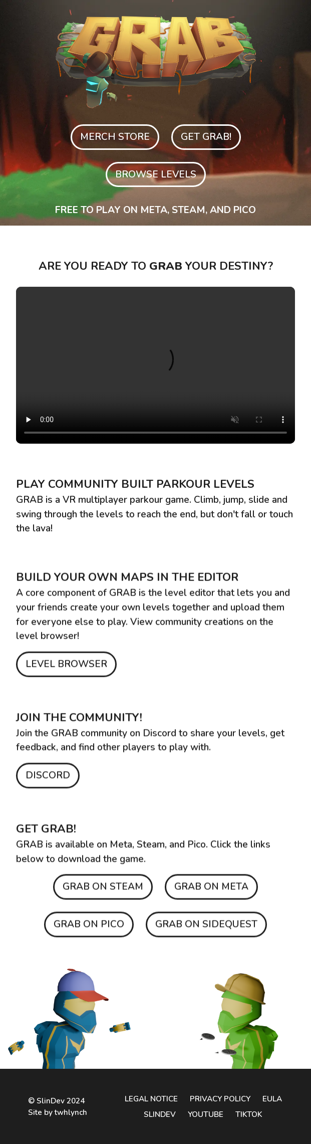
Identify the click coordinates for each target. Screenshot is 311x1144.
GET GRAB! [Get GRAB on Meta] (206, 136)
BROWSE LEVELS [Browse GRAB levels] (155, 174)
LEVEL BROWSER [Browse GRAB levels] (66, 667)
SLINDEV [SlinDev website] (160, 1114)
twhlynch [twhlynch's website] (71, 1112)
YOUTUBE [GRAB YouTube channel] (205, 1114)
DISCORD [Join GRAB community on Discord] (48, 778)
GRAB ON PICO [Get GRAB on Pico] (89, 927)
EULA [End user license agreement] (272, 1098)
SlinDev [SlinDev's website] (51, 1100)
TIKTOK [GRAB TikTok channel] (248, 1114)
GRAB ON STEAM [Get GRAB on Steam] (103, 889)
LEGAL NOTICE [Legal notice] (151, 1098)
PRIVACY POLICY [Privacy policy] (220, 1098)
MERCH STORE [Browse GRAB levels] (115, 136)
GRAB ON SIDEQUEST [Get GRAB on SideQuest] (206, 927)
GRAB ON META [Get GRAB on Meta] (211, 889)
